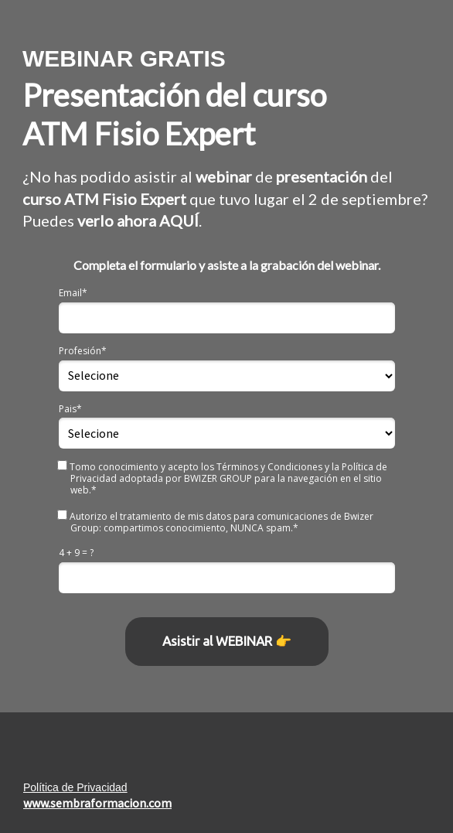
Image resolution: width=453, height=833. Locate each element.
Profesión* (83, 351)
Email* (73, 293)
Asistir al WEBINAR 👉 (226, 640)
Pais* (70, 409)
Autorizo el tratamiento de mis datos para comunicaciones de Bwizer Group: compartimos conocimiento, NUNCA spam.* (216, 522)
